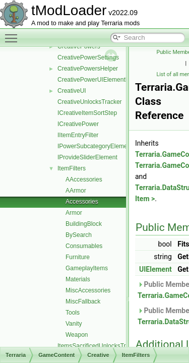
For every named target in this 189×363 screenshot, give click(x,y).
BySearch (79, 234)
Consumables (84, 246)
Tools (73, 312)
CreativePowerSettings (88, 57)
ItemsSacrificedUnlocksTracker (99, 345)
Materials (78, 279)
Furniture (78, 257)
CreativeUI (71, 90)
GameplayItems (87, 268)
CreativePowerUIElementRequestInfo (107, 79)
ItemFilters (71, 168)
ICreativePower (78, 124)
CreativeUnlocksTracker (89, 101)
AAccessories (84, 179)
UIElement (155, 269)
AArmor (76, 190)
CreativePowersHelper (87, 68)
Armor (74, 212)
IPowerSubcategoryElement (95, 146)
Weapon (77, 334)
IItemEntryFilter (77, 135)
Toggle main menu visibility (13, 34)
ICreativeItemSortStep (87, 112)
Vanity (74, 323)
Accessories (82, 201)
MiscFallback (83, 301)
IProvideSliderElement (87, 157)
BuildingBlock (84, 223)
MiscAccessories (88, 290)
